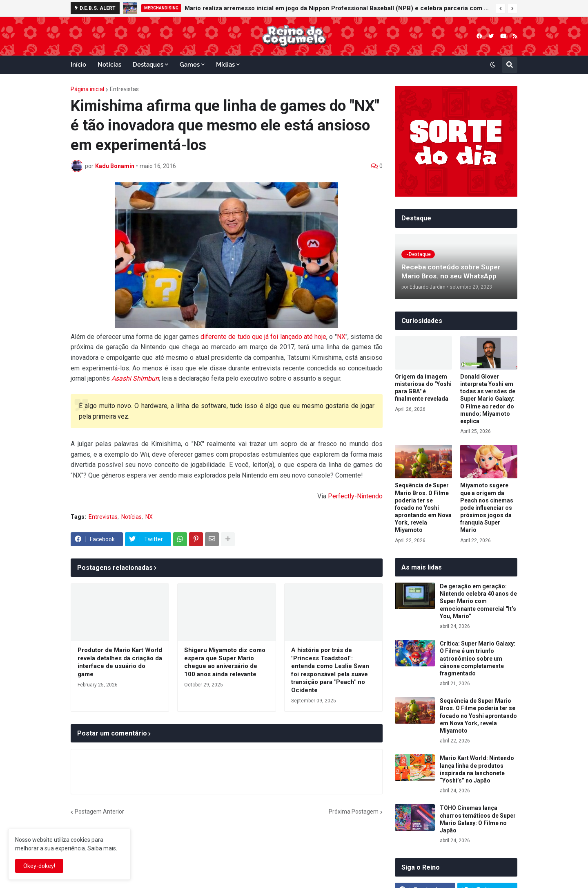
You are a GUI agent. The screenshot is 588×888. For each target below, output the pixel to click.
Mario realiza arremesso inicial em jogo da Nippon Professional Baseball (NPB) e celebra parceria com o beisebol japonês (338, 8)
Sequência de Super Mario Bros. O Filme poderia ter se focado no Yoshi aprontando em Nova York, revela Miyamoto (423, 507)
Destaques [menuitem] (148, 64)
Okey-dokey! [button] (39, 866)
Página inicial (87, 89)
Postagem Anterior (99, 811)
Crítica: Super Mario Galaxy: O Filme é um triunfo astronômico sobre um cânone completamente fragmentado (477, 658)
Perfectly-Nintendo (355, 496)
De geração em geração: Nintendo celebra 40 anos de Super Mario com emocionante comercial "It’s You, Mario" (478, 601)
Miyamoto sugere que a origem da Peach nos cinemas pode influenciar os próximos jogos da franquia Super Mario (486, 507)
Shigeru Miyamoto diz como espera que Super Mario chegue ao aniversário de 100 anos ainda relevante (224, 662)
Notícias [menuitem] (109, 64)
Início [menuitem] (78, 64)
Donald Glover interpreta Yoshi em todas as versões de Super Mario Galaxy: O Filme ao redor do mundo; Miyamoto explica (487, 398)
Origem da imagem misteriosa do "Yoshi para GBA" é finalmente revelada (423, 387)
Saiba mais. (102, 848)
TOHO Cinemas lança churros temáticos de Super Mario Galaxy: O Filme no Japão (478, 819)
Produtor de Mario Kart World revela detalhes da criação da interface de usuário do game (120, 662)
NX (341, 337)
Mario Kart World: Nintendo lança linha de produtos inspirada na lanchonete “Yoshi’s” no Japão (477, 769)
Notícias (131, 517)
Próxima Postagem (354, 811)
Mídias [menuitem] (225, 64)
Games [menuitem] (190, 64)
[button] (501, 8)
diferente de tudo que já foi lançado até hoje (263, 337)
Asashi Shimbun (135, 378)
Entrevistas (124, 89)
